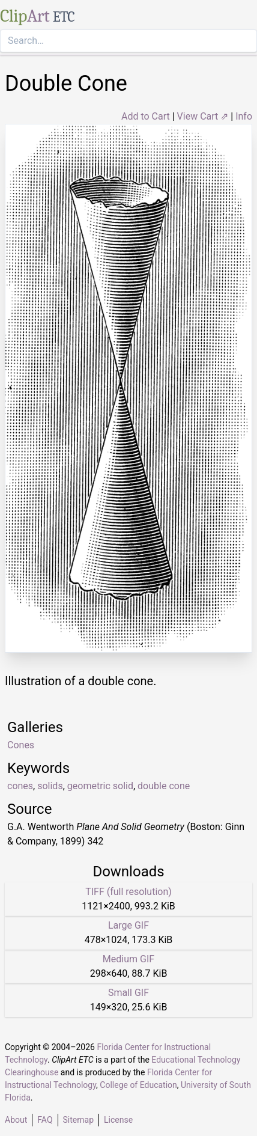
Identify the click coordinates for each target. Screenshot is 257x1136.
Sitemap (78, 1120)
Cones (20, 745)
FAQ (44, 1120)
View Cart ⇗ (203, 116)
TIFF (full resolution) (128, 891)
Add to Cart (145, 116)
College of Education (138, 1085)
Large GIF (128, 925)
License (118, 1120)
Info (243, 116)
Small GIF (128, 992)
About (16, 1120)
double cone (164, 786)
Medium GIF (128, 959)
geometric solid (100, 786)
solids (49, 786)
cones (20, 786)
